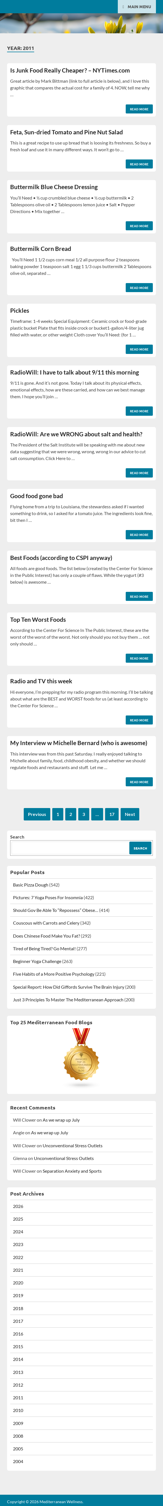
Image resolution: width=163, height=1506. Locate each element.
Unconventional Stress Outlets (73, 1145)
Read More (137, 107)
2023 (18, 1244)
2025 (18, 1219)
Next (130, 814)
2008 (18, 1436)
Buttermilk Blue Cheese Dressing (54, 186)
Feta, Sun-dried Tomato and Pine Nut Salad (66, 131)
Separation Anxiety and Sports (72, 1171)
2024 (18, 1231)
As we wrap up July (61, 1119)
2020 (18, 1282)
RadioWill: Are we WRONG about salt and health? (76, 433)
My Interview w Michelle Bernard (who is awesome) (78, 742)
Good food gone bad (36, 495)
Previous (37, 814)
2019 (18, 1295)
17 (111, 814)
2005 (18, 1448)
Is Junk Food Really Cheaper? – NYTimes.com (70, 70)
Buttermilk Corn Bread (40, 248)
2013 (18, 1372)
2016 (18, 1333)
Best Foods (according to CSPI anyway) (61, 557)
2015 (18, 1346)
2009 (18, 1423)
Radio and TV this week (41, 680)
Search (17, 836)
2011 (18, 1397)
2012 (18, 1384)
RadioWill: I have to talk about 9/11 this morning (74, 372)
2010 (18, 1410)
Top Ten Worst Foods (38, 619)
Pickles (19, 310)
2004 (18, 1461)
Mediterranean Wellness (61, 1501)
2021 (18, 1270)
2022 (18, 1257)
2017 (18, 1321)
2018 (18, 1308)
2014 (18, 1359)
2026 (18, 1206)
